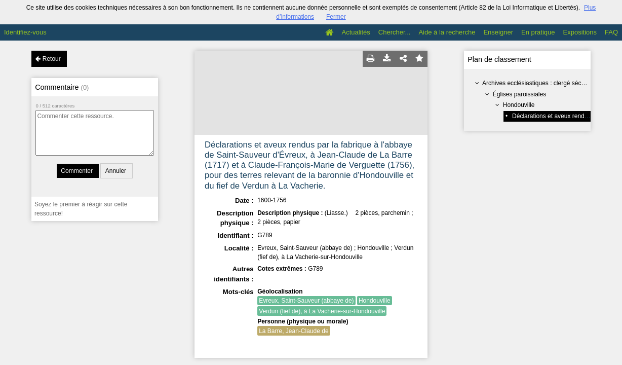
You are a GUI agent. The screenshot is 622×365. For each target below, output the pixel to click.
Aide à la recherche (446, 32)
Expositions (580, 32)
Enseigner (498, 32)
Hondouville (519, 104)
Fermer (336, 16)
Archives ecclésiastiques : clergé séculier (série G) (550, 83)
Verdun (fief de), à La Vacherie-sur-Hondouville (322, 311)
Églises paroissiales (519, 94)
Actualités (355, 32)
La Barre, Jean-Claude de (293, 331)
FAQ (611, 32)
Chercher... (394, 32)
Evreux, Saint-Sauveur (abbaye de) (306, 300)
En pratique (538, 32)
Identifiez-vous (25, 32)
